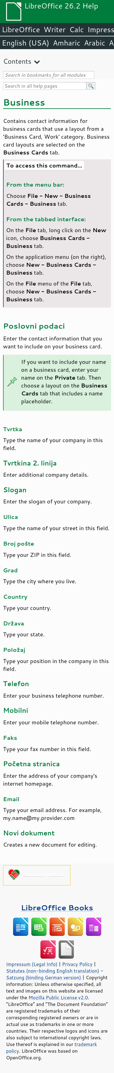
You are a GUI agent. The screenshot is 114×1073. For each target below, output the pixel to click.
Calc (76, 29)
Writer (54, 29)
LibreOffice (21, 29)
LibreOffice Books (57, 907)
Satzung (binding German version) (43, 977)
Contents (17, 61)
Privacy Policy (77, 964)
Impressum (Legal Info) (31, 964)
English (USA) (25, 43)
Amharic (66, 43)
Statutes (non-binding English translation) (52, 970)
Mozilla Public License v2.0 (58, 997)
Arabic (94, 43)
